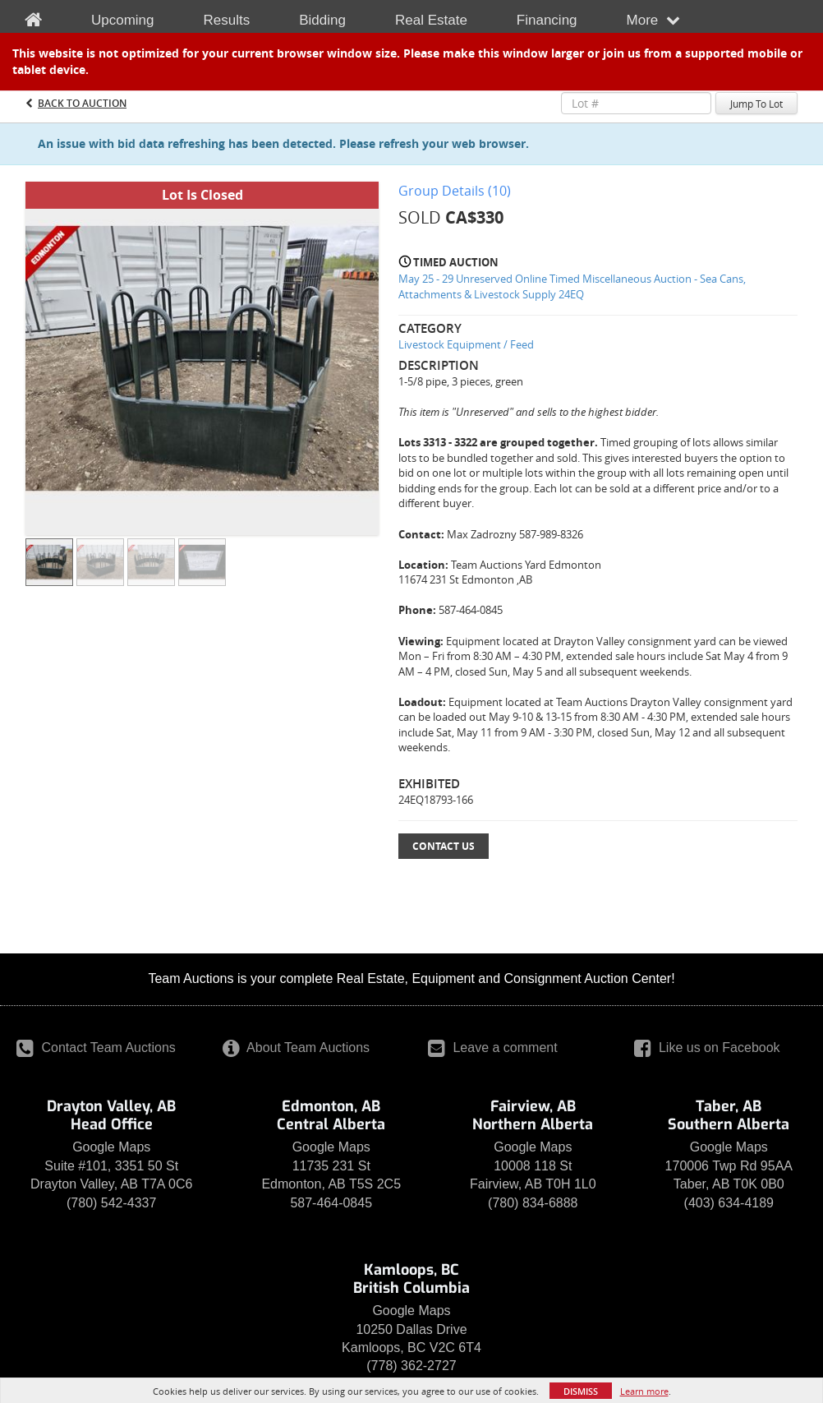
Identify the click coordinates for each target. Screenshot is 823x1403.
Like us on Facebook (707, 1048)
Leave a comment (493, 1048)
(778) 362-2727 (411, 1366)
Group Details (454, 191)
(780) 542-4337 (111, 1203)
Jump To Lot (756, 103)
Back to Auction (82, 103)
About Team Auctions (296, 1048)
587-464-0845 (331, 1203)
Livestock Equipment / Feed (466, 344)
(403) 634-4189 (729, 1203)
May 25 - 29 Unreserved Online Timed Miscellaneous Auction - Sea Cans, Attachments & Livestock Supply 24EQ (572, 286)
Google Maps (111, 1147)
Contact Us (443, 846)
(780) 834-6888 (532, 1203)
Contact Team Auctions (96, 1048)
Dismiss (580, 1391)
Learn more (644, 1391)
